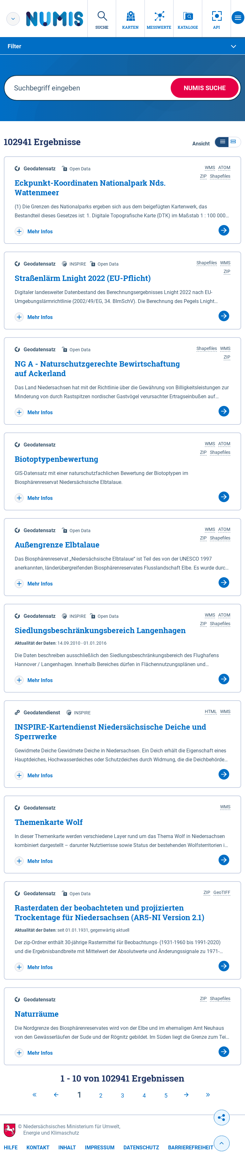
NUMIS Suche (205, 88)
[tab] (122, 46)
